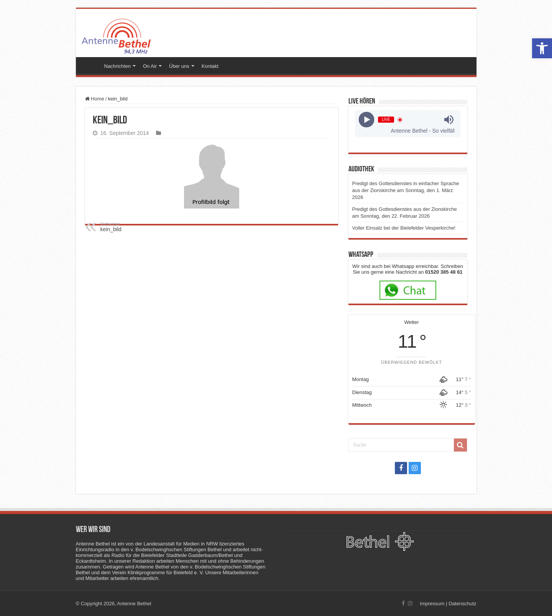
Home (94, 99)
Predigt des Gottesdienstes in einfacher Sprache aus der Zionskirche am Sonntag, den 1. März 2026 (405, 190)
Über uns (179, 66)
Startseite (90, 65)
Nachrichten (117, 66)
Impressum (432, 603)
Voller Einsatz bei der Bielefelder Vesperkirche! (404, 228)
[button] (542, 48)
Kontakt (210, 66)
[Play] (366, 120)
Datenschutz (462, 603)
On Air (150, 66)
